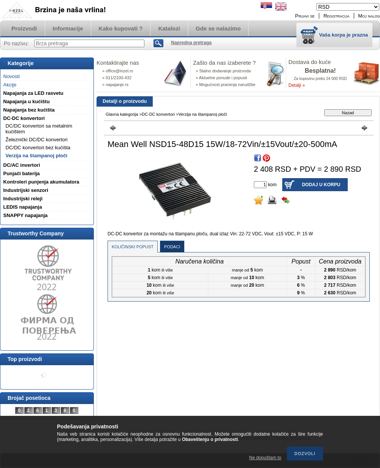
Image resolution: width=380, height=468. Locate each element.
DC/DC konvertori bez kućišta (38, 147)
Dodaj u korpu (321, 184)
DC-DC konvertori (158, 114)
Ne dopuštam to (265, 457)
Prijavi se (305, 16)
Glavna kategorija (122, 114)
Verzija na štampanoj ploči (37, 155)
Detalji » (296, 85)
